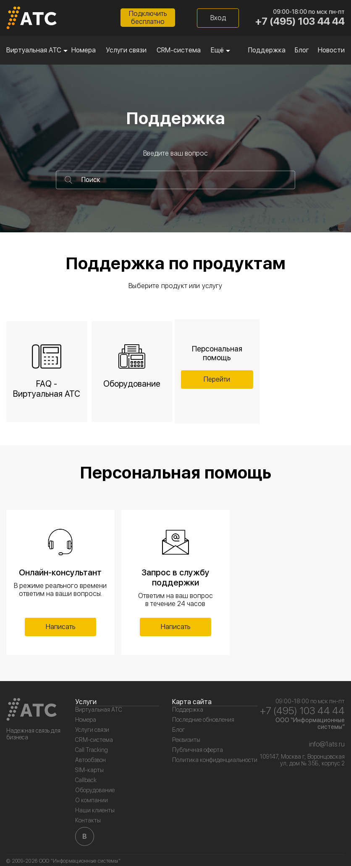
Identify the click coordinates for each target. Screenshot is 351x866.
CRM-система (179, 50)
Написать (60, 627)
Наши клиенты (95, 810)
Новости (331, 50)
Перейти (217, 379)
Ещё (217, 50)
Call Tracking (91, 749)
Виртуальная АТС (33, 50)
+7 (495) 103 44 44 (300, 21)
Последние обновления (203, 719)
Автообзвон (90, 760)
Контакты (88, 820)
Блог (302, 50)
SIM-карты (89, 770)
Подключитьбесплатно (148, 18)
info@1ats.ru (327, 744)
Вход (218, 18)
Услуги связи (126, 50)
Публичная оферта (197, 749)
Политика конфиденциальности (214, 760)
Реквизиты (186, 739)
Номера (83, 50)
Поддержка (267, 50)
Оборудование (95, 790)
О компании (91, 800)
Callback (86, 780)
